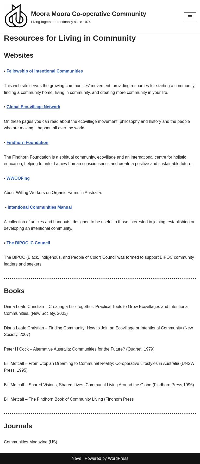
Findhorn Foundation (27, 142)
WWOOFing (18, 178)
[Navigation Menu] (190, 16)
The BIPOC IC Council (28, 243)
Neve (76, 458)
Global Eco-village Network (33, 107)
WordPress (118, 458)
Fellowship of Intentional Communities (45, 71)
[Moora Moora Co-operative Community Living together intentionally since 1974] (75, 17)
